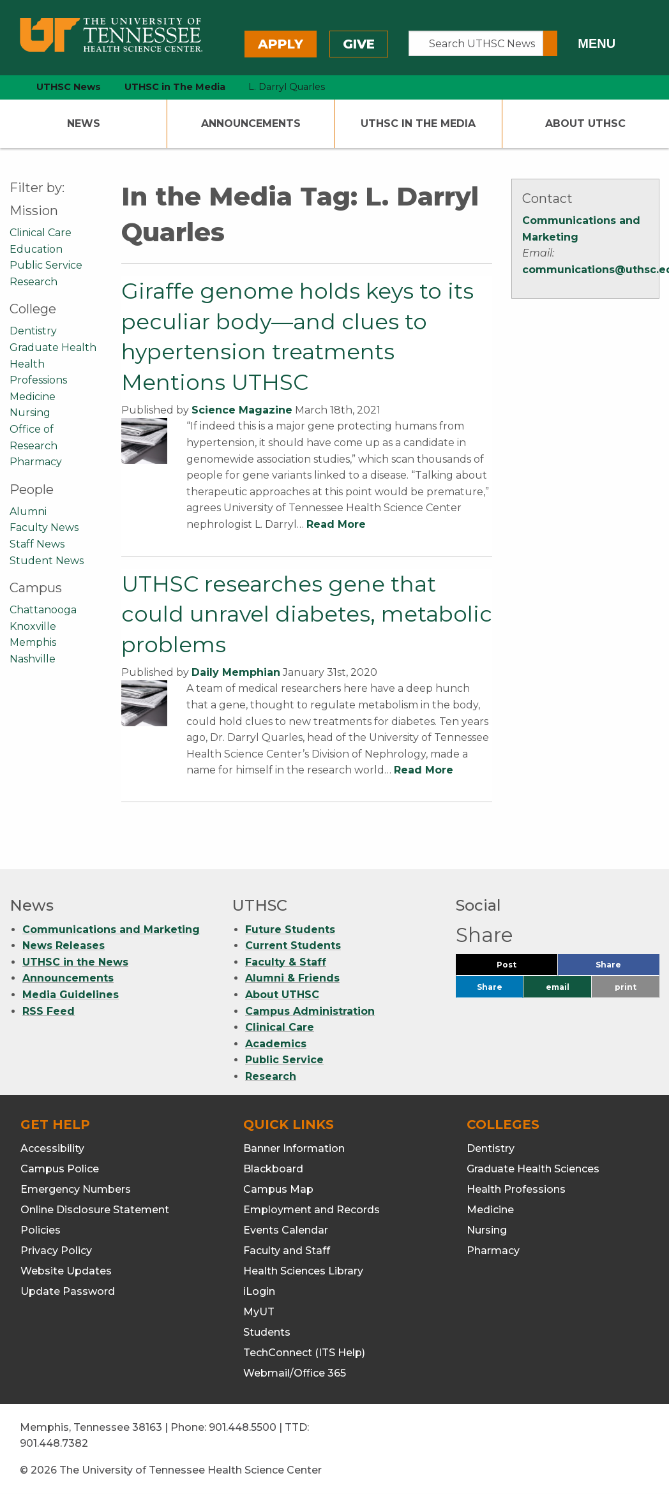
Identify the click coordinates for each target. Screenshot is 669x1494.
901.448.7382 (54, 1443)
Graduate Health (53, 347)
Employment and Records (311, 1210)
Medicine (33, 397)
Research (33, 282)
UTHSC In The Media (418, 123)
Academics (275, 1044)
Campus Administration (310, 1011)
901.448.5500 (242, 1427)
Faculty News (44, 527)
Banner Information (294, 1148)
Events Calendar (285, 1230)
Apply (280, 44)
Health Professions (516, 1189)
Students (266, 1332)
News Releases (63, 945)
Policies (40, 1230)
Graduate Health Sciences (533, 1169)
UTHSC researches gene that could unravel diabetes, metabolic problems (306, 614)
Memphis (33, 642)
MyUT (258, 1312)
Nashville (33, 659)
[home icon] (6, 87)
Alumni (28, 511)
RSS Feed (48, 1011)
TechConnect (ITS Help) (304, 1353)
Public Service (46, 265)
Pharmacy (36, 462)
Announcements (251, 123)
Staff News (37, 544)
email (557, 987)
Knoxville (33, 626)
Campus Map (278, 1189)
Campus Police (59, 1169)
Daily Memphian (236, 672)
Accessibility (52, 1148)
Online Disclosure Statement (94, 1210)
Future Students (290, 929)
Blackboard (273, 1169)
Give (359, 44)
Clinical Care (40, 233)
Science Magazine (242, 410)
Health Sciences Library (303, 1271)
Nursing (30, 413)
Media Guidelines (70, 995)
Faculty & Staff (285, 962)
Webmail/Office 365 (294, 1373)
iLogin (259, 1291)
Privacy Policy (56, 1250)
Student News (47, 561)
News (83, 123)
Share (627, 968)
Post (522, 968)
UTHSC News (68, 87)
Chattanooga (43, 610)
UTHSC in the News (75, 962)
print (625, 987)
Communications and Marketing (111, 929)
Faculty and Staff (286, 1250)
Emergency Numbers (75, 1189)
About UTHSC (585, 123)
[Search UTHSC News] (476, 43)
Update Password (67, 1291)
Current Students (293, 945)
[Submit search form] (550, 43)
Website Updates (66, 1271)
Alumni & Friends (292, 978)
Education (36, 249)
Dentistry (33, 331)
